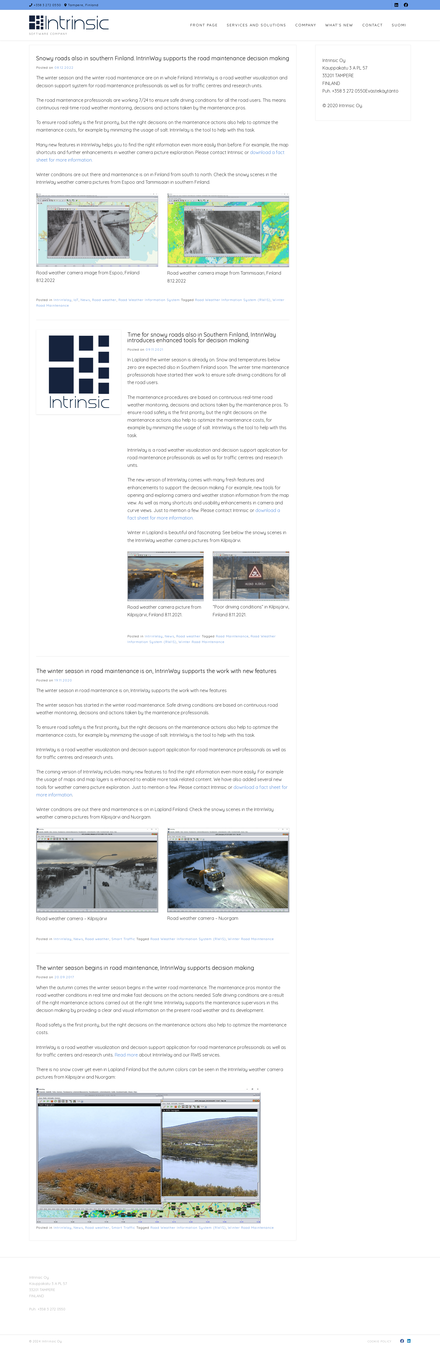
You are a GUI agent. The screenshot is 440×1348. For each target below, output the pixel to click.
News (85, 300)
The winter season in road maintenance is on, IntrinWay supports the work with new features (156, 670)
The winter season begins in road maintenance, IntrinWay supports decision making (145, 967)
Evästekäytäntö (381, 91)
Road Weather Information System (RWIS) (233, 300)
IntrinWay (63, 300)
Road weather (104, 300)
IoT (76, 300)
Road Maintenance (232, 636)
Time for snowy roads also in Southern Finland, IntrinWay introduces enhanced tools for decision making (201, 337)
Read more (126, 1055)
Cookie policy (379, 1341)
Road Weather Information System (149, 300)
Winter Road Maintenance (201, 642)
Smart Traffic (123, 939)
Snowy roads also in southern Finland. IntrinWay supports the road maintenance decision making (162, 58)
